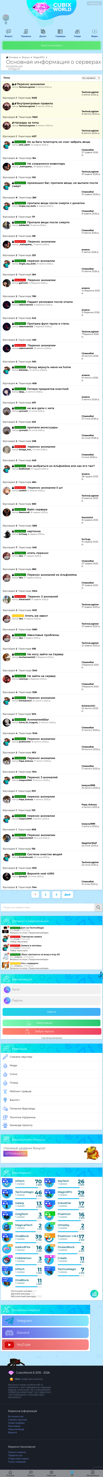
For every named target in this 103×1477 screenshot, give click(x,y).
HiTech (20, 1181)
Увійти (51, 1011)
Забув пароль (39, 1031)
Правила (25, 35)
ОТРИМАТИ (15, 1154)
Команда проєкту (18, 1125)
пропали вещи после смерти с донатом (56, 203)
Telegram (18, 1321)
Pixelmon (64, 1214)
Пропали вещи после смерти (48, 222)
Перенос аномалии (31, 84)
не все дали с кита (40, 408)
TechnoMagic (24, 1192)
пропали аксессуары (42, 427)
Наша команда (16, 1429)
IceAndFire (22, 1247)
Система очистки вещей (44, 854)
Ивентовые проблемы (43, 635)
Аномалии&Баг (38, 719)
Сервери (60, 35)
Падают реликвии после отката (50, 301)
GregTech (21, 1214)
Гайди (77, 35)
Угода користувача (18, 1458)
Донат (43, 35)
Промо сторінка (17, 1452)
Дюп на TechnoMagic (27, 928)
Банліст (11, 1100)
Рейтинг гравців (17, 1091)
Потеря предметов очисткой (48, 389)
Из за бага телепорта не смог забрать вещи (58, 141)
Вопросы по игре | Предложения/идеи (29, 933)
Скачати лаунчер (17, 1057)
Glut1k (16, 930)
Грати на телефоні (51, 45)
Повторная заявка (26, 936)
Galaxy (19, 1203)
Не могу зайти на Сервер (45, 654)
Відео (94, 35)
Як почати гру (16, 1416)
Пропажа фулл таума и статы (48, 323)
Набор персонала (19, 941)
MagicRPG (39, 57)
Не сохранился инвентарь (46, 163)
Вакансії (12, 1432)
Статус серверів (17, 1462)
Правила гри (15, 1455)
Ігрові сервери (16, 1423)
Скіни (10, 1074)
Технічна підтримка (19, 1117)
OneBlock (22, 1236)
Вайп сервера (37, 509)
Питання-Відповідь (19, 1108)
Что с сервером (24, 963)
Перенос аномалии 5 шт (45, 487)
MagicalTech (24, 1225)
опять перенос (38, 553)
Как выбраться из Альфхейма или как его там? (61, 466)
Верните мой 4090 (40, 873)
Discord (17, 1332)
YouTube (18, 1344)
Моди (10, 1065)
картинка (34, 531)
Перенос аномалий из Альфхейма (52, 574)
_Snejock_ (18, 957)
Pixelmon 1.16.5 (68, 1236)
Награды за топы (26, 122)
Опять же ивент (36, 615)
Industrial (64, 1203)
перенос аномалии (41, 260)
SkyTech (63, 1181)
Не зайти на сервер (41, 676)
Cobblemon (23, 1258)
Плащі (10, 1082)
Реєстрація (39, 1023)
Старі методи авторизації (51, 1038)
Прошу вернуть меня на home (49, 367)
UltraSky (63, 1225)
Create (62, 1258)
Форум (8, 35)
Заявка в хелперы (25, 945)
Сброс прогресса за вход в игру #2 (35, 954)
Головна (12, 57)
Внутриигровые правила (35, 103)
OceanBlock (66, 1247)
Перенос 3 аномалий (43, 596)
